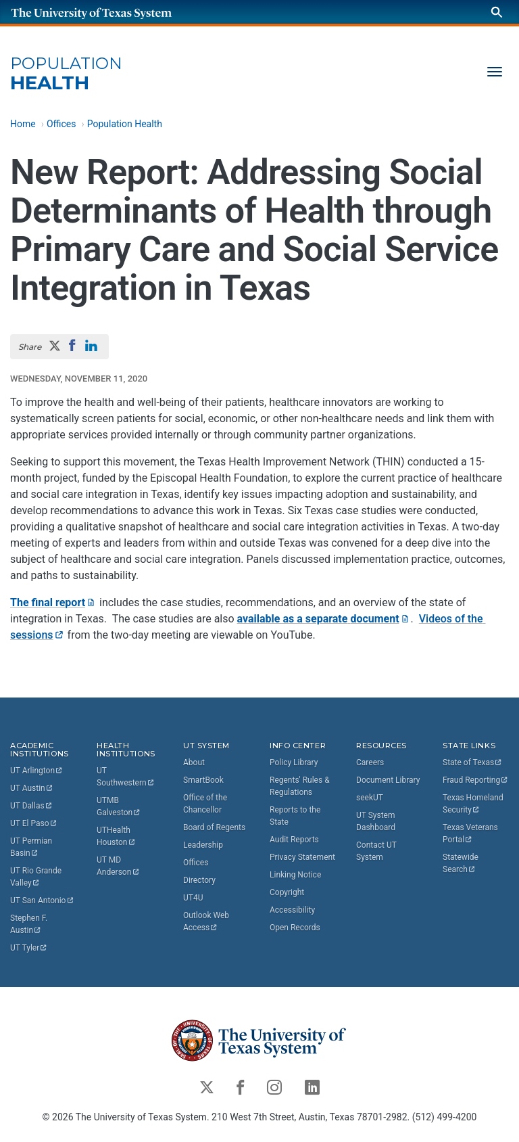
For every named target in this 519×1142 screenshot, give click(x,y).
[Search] (497, 12)
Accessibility (292, 910)
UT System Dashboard (375, 821)
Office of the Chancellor (205, 804)
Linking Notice (295, 875)
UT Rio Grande (37, 877)
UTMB (119, 806)
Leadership (203, 845)
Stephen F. (29, 924)
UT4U (193, 898)
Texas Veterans (471, 833)
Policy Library (294, 762)
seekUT (369, 797)
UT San (42, 900)
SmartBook (203, 780)
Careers (370, 762)
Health (66, 74)
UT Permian (32, 847)
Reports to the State (295, 816)
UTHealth (116, 836)
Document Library (388, 780)
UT (37, 770)
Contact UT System (376, 851)
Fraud (476, 780)
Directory (199, 880)
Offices (61, 123)
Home (23, 123)
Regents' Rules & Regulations (300, 786)
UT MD (118, 866)
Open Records (295, 927)
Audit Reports (294, 839)
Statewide (461, 863)
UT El (33, 823)
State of (473, 762)
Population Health (124, 123)
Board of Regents (214, 827)
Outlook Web (207, 921)
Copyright (287, 892)
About (194, 762)
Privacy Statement (302, 857)
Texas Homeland (474, 804)
